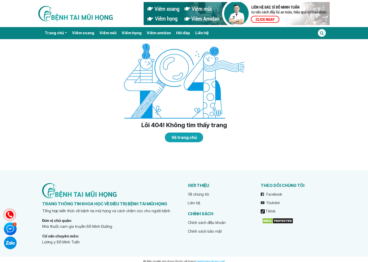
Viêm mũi (108, 32)
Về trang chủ (184, 137)
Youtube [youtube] (270, 202)
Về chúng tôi (198, 194)
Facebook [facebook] (271, 194)
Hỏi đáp (183, 32)
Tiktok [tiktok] (268, 211)
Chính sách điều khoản (207, 222)
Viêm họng (132, 32)
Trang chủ (54, 32)
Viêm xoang (83, 32)
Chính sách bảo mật (205, 231)
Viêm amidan (159, 32)
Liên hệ (202, 32)
